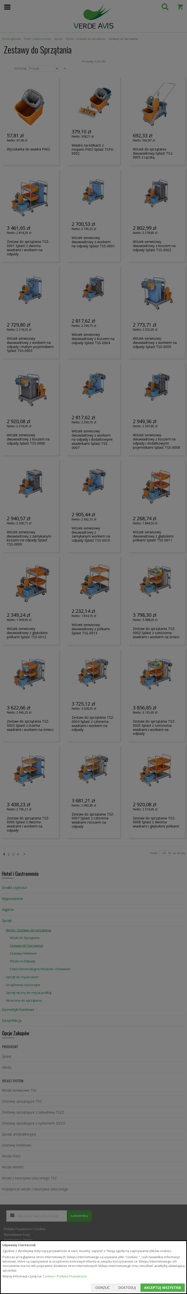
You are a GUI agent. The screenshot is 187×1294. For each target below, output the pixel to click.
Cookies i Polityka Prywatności (65, 1276)
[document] (93, 1267)
